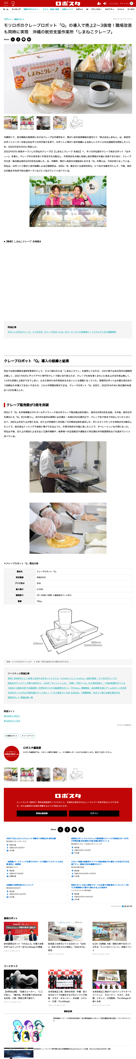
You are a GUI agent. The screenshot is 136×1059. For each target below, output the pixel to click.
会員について (67, 9)
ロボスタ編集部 (36, 757)
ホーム (5, 9)
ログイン (94, 823)
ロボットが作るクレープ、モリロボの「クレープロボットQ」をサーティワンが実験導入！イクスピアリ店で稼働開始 (65, 332)
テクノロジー (96, 9)
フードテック (30, 745)
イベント (120, 9)
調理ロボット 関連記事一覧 (21, 707)
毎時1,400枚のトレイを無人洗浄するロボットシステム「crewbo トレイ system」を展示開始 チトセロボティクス (66, 678)
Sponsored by (116, 916)
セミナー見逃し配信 (51, 9)
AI (87, 9)
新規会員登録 (42, 823)
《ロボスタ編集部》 (123, 735)
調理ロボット (12, 745)
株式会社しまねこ (12, 725)
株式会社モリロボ (12, 730)
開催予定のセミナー (32, 9)
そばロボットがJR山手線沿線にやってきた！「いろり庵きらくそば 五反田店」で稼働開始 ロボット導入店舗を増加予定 (67, 702)
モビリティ (109, 9)
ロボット (79, 9)
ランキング (16, 9)
